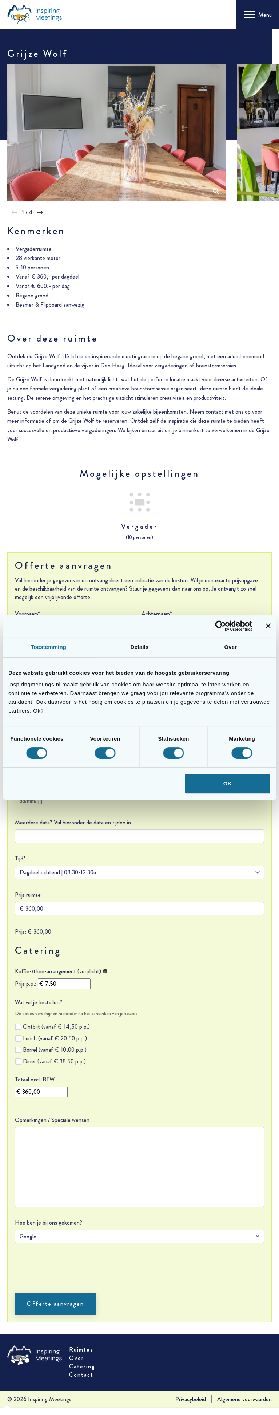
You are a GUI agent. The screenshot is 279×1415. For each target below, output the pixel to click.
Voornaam (27, 614)
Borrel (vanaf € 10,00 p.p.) (55, 1049)
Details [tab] (140, 647)
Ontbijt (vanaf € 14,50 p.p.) (56, 1026)
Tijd (20, 858)
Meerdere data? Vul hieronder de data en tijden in (73, 822)
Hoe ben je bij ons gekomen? (48, 1222)
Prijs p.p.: (25, 984)
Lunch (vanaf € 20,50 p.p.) (55, 1038)
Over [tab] (230, 647)
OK (227, 783)
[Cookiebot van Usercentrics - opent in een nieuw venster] (220, 625)
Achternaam (157, 614)
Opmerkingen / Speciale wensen (52, 1120)
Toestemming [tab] (48, 647)
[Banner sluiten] (268, 625)
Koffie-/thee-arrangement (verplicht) (61, 971)
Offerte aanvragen (55, 1304)
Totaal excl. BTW (35, 1079)
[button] (14, 212)
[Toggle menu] (257, 14)
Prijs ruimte (28, 895)
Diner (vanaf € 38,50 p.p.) (54, 1061)
